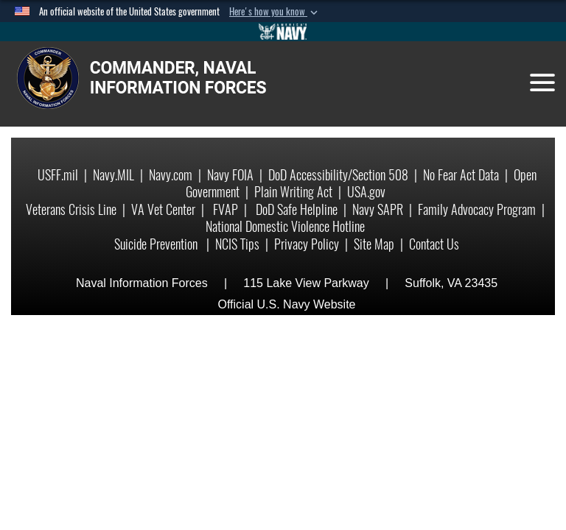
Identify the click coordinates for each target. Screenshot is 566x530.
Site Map (374, 244)
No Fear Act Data (461, 175)
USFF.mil (58, 175)
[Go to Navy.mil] (283, 31)
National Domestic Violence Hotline (285, 226)
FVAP (225, 209)
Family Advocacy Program (477, 209)
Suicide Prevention (157, 244)
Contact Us (434, 244)
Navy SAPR (377, 209)
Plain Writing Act (293, 192)
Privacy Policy (306, 244)
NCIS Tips (237, 244)
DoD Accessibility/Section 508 (338, 175)
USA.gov (366, 192)
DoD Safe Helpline (297, 209)
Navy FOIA (230, 175)
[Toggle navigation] (542, 82)
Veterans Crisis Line (71, 209)
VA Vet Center (163, 209)
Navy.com (170, 175)
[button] (275, 11)
